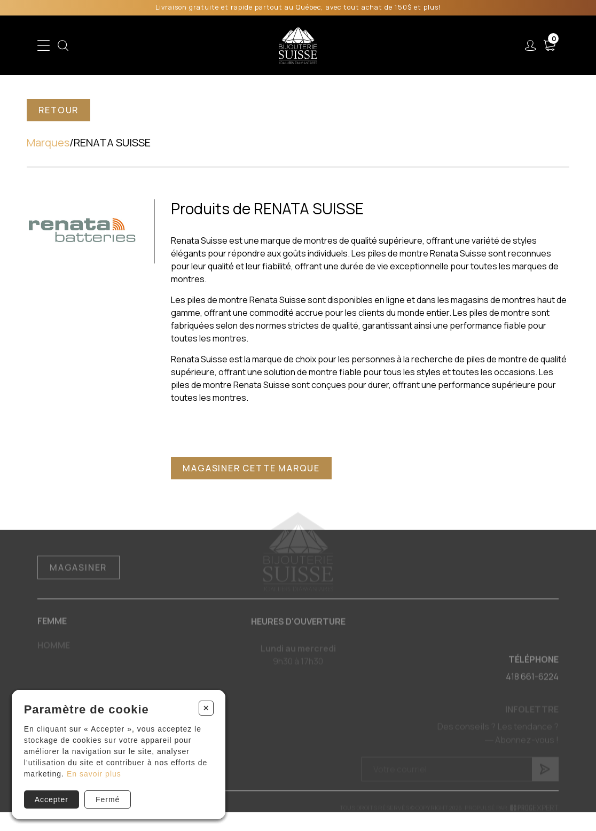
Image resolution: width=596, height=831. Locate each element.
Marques (48, 142)
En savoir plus (94, 774)
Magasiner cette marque (251, 468)
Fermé (108, 799)
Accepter (51, 799)
